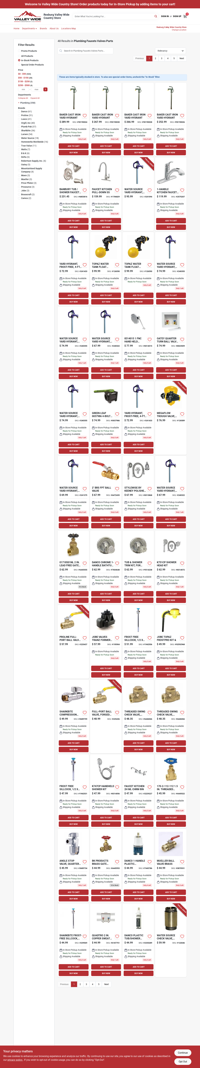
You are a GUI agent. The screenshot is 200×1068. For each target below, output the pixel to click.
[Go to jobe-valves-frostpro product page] (170, 642)
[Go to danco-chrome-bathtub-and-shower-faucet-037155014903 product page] (105, 567)
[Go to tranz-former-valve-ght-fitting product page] (105, 642)
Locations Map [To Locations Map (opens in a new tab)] (68, 28)
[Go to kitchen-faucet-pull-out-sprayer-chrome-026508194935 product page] (170, 194)
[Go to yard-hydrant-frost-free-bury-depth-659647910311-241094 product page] (138, 194)
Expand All (35, 98)
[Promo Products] (19, 51)
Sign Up (177, 16)
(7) (25, 149)
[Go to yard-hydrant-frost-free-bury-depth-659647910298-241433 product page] (73, 269)
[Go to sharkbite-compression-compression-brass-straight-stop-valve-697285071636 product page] (73, 716)
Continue (183, 1052)
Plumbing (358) (27, 103)
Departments (28, 28)
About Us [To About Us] (54, 28)
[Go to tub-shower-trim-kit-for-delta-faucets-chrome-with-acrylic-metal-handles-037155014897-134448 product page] (138, 567)
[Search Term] (115, 16)
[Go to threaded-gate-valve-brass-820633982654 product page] (170, 791)
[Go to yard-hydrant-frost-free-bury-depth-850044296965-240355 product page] (170, 269)
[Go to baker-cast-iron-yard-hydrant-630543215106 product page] (138, 119)
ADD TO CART (73, 146)
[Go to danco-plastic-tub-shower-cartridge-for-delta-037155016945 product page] (138, 866)
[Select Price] (45, 89)
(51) (27, 115)
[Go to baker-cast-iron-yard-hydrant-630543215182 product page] (105, 119)
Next (182, 58)
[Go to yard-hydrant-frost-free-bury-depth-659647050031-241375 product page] (73, 492)
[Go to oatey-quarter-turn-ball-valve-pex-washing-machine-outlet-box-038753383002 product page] (170, 343)
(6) (25, 153)
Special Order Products (32, 64)
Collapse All (23, 98)
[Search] (156, 16)
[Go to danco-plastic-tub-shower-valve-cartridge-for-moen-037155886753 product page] (138, 940)
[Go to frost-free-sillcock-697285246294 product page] (73, 940)
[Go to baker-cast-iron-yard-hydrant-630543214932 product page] (73, 119)
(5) (25, 164)
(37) (28, 126)
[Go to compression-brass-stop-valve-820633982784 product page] (105, 866)
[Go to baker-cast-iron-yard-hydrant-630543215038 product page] (170, 119)
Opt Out (183, 1061)
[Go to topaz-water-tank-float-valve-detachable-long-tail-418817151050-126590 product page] (105, 269)
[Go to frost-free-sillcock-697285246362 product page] (138, 642)
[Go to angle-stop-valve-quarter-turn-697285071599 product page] (73, 866)
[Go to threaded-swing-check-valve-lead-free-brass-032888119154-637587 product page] (138, 716)
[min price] (23, 89)
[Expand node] (19, 102)
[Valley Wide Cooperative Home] (27, 16)
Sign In (165, 16)
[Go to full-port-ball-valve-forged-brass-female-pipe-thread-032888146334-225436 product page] (105, 716)
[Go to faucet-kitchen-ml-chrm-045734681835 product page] (138, 791)
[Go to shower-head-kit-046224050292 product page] (170, 567)
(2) (28, 194)
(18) (30, 138)
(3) (25, 175)
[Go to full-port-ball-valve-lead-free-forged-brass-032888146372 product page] (105, 492)
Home (16, 28)
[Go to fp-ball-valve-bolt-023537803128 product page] (105, 418)
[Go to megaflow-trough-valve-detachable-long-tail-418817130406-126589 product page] (170, 418)
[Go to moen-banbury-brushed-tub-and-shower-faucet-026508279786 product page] (73, 194)
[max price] (36, 89)
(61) (26, 111)
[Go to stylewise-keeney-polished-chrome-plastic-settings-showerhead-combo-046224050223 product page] (138, 492)
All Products (27, 56)
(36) (28, 130)
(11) (28, 145)
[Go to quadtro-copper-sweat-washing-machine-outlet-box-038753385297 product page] (105, 940)
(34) (26, 134)
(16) (34, 142)
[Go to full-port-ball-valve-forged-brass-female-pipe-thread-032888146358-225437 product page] (73, 642)
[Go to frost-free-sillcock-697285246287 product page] (73, 791)
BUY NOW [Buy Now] (74, 153)
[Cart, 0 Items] (185, 16)
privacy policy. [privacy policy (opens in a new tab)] (15, 1059)
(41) (26, 119)
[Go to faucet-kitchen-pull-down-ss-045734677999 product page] (105, 194)
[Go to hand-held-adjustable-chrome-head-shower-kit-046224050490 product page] (138, 343)
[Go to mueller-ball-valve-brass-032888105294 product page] (170, 866)
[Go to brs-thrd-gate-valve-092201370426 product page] (73, 567)
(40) (28, 123)
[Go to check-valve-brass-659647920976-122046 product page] (170, 940)
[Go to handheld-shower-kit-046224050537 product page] (105, 791)
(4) (31, 170)
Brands (43, 28)
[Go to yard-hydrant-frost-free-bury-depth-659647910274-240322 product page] (105, 343)
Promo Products (29, 51)
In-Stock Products (29, 60)
